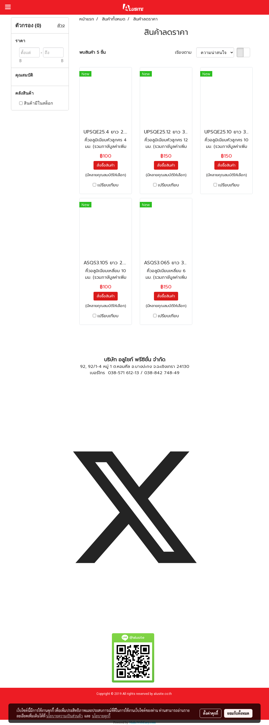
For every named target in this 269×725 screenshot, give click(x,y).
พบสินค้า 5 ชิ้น (92, 52)
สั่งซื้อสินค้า (106, 165)
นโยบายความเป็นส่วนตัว (64, 715)
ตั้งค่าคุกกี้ (210, 713)
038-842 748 (158, 373)
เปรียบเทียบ (107, 185)
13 (137, 373)
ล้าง (61, 25)
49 (176, 373)
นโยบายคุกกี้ (101, 715)
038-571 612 (120, 373)
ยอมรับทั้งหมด (238, 713)
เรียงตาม (185, 52)
